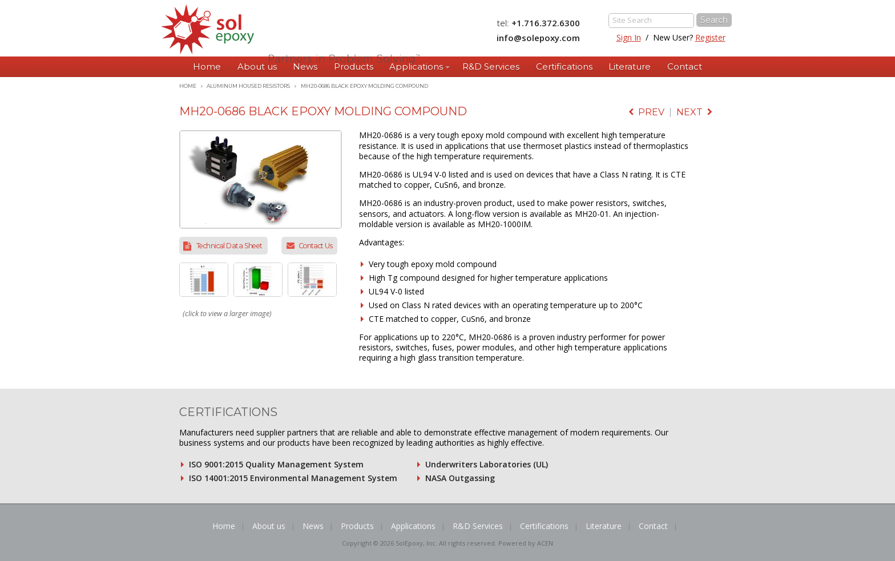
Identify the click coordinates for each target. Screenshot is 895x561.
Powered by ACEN (525, 543)
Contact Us (315, 245)
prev (646, 112)
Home (207, 66)
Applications (416, 66)
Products (353, 66)
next (694, 112)
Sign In (628, 37)
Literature (629, 66)
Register (710, 37)
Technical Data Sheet (229, 245)
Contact (684, 66)
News (305, 66)
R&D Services (490, 66)
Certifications (564, 66)
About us (257, 66)
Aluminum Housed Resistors (248, 86)
